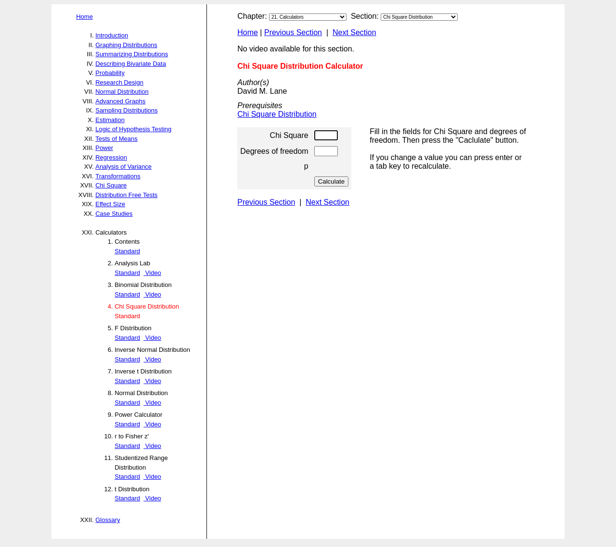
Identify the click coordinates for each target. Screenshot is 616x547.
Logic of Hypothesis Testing (133, 129)
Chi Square (111, 185)
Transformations (117, 176)
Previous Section (293, 32)
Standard (127, 251)
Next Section (354, 32)
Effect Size (110, 204)
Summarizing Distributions (131, 54)
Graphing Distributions (126, 45)
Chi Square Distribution (277, 114)
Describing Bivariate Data (130, 63)
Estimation (110, 120)
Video (152, 272)
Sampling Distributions (126, 110)
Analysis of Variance (123, 166)
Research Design (119, 82)
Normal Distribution (122, 91)
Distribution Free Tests (126, 195)
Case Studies (113, 213)
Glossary (107, 519)
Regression (111, 157)
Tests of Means (116, 138)
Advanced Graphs (120, 101)
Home (84, 16)
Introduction (111, 35)
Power (104, 147)
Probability (110, 72)
